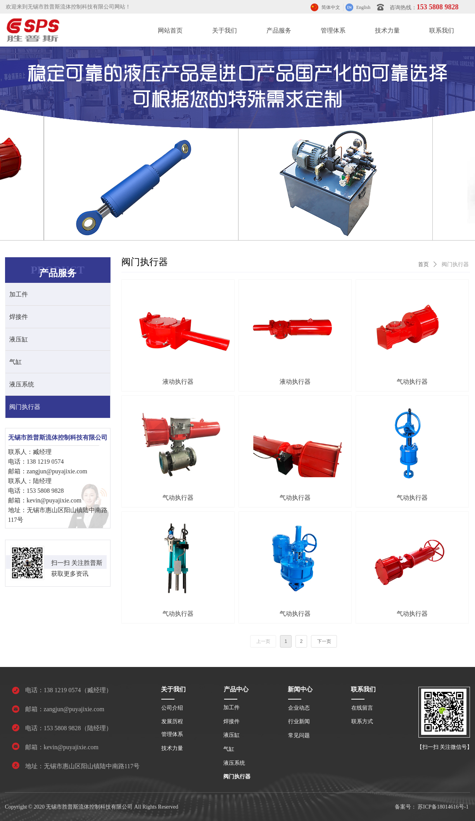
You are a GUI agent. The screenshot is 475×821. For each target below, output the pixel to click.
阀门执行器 (455, 264)
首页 (423, 264)
